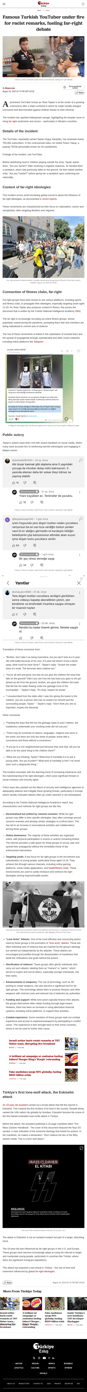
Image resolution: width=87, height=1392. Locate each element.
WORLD (52, 1363)
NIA (78, 311)
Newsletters (24, 1383)
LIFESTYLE (18, 1368)
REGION (35, 1363)
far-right (13, 121)
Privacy (58, 1383)
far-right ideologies (45, 1271)
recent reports (49, 199)
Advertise (69, 1383)
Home (39, 10)
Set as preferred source (72, 87)
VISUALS (43, 1373)
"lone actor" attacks (59, 943)
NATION (18, 1363)
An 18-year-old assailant (15, 1105)
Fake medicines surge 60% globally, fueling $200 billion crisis (35, 1073)
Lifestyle (12, 1079)
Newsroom (10, 88)
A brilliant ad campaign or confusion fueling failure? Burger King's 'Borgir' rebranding (36, 1058)
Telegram (38, 341)
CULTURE (35, 1368)
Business (12, 1063)
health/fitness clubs (58, 868)
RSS (78, 1383)
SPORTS (51, 1368)
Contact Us (38, 1383)
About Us (11, 1383)
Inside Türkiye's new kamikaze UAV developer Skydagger (76, 1317)
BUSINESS (68, 1363)
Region (11, 1047)
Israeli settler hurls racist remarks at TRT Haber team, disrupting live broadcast (34, 1042)
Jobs (49, 1383)
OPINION (68, 1368)
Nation (48, 10)
